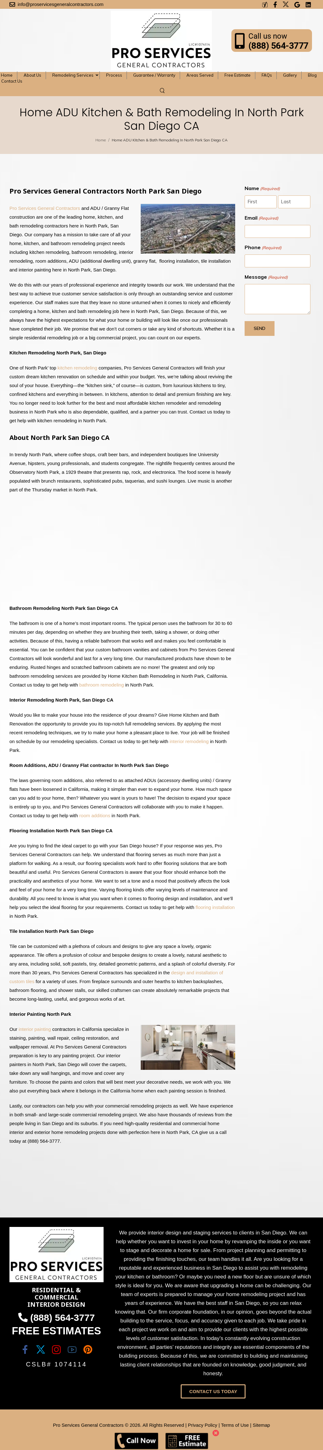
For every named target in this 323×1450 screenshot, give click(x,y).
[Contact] (241, 40)
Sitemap (261, 1425)
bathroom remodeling (101, 684)
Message (266, 277)
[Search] (163, 90)
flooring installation (215, 907)
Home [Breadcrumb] (100, 140)
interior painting (35, 1029)
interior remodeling (189, 741)
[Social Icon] (25, 1349)
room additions (94, 815)
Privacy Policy (202, 1425)
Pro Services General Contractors (44, 208)
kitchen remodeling (77, 367)
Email (261, 218)
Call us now (267, 36)
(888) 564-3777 (278, 45)
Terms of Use (235, 1425)
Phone (263, 247)
